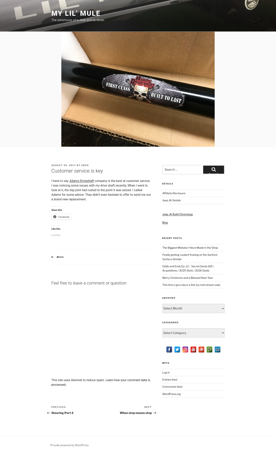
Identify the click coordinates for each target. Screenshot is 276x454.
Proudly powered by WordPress (69, 445)
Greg (85, 165)
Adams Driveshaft (82, 181)
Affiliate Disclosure (173, 193)
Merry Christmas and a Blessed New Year (187, 277)
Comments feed (172, 386)
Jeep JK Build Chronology (177, 214)
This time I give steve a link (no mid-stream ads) (191, 284)
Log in (166, 372)
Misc (60, 257)
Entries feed (169, 379)
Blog (165, 222)
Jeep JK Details (171, 200)
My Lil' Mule (75, 13)
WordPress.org (171, 394)
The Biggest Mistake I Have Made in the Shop (190, 247)
